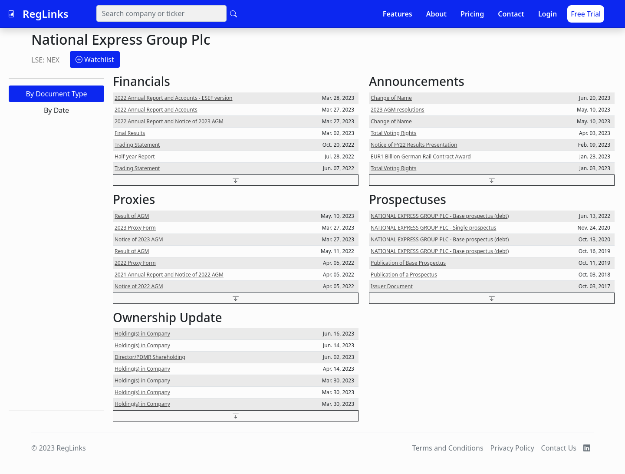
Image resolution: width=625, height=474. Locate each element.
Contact (511, 14)
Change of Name (391, 98)
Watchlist (95, 59)
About (436, 14)
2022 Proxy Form (135, 263)
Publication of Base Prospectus (408, 263)
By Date (56, 110)
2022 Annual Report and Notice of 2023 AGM (169, 121)
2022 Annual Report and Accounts (156, 109)
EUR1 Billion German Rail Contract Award (421, 156)
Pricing (472, 14)
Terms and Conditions (448, 448)
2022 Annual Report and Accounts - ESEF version (173, 98)
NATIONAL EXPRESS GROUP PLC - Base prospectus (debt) (440, 216)
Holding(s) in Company (142, 333)
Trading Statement (137, 144)
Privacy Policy (512, 448)
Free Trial (586, 14)
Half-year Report (135, 156)
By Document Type (56, 94)
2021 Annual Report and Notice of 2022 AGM (169, 274)
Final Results (130, 133)
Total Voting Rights (393, 133)
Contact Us (558, 448)
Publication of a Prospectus (404, 274)
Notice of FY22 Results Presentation (414, 144)
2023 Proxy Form (135, 227)
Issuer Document (392, 286)
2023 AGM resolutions (397, 109)
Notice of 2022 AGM (139, 286)
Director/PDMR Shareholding (150, 357)
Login (547, 14)
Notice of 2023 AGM (139, 239)
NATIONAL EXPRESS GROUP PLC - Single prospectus (433, 227)
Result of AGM (132, 216)
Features (397, 14)
